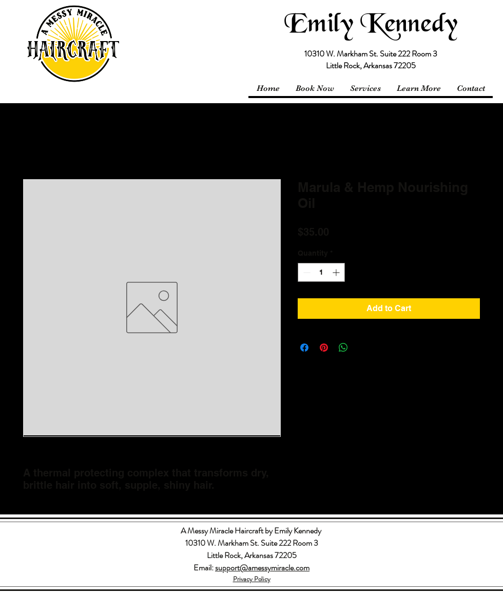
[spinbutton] (321, 272)
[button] (419, 88)
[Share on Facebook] (304, 347)
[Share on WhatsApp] (343, 347)
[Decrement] (305, 272)
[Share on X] (363, 347)
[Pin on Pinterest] (324, 347)
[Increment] (337, 272)
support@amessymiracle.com (262, 567)
